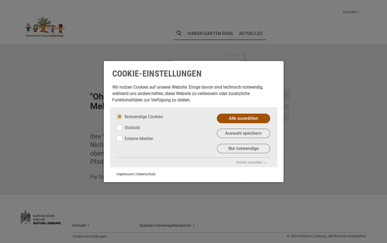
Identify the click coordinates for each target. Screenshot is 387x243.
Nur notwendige (243, 148)
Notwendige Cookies (139, 116)
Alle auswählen (243, 118)
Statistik (128, 127)
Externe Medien (134, 138)
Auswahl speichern (243, 133)
